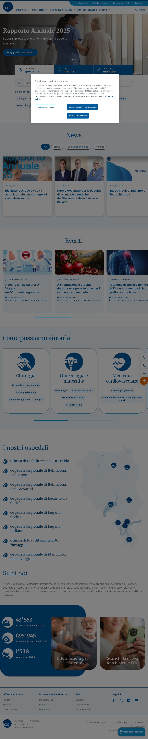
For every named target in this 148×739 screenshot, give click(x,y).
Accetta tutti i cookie (78, 115)
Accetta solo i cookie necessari (83, 107)
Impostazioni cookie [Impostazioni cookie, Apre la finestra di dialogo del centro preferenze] (45, 107)
